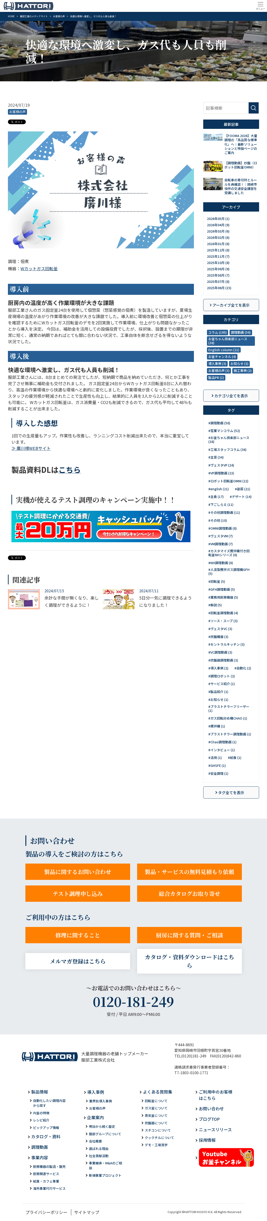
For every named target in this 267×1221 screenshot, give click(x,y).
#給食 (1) (234, 757)
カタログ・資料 (46, 1136)
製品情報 (39, 1092)
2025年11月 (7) (218, 256)
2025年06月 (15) (219, 287)
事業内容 (39, 1157)
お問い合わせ (211, 1108)
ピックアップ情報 (46, 1127)
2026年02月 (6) (218, 237)
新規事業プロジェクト (105, 1175)
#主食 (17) (216, 496)
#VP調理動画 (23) (221, 473)
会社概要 (95, 1141)
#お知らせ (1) (218, 699)
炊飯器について (156, 1123)
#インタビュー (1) (221, 750)
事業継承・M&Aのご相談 (105, 1165)
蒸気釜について (156, 1115)
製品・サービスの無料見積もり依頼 (189, 872)
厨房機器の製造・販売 (49, 1166)
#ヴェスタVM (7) (220, 536)
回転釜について (156, 1100)
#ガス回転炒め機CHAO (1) (227, 718)
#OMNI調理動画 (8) (222, 528)
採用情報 (207, 1140)
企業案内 (95, 1117)
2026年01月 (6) (218, 243)
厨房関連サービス (46, 1173)
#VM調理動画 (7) (220, 544)
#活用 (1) (215, 757)
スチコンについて (158, 1130)
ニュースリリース (215, 1129)
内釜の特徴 (41, 1113)
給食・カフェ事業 (46, 1181)
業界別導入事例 (100, 1101)
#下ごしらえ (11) (220, 504)
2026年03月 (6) (218, 231)
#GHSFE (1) (217, 765)
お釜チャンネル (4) (222, 356)
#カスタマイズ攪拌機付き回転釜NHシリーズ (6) (229, 553)
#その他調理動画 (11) (224, 512)
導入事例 (95, 1092)
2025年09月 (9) (218, 269)
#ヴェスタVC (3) (220, 628)
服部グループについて (105, 1134)
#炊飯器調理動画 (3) (223, 660)
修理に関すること (77, 935)
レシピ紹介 (41, 1120)
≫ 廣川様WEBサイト (31, 448)
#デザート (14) (241, 496)
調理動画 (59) (241, 332)
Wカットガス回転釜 (39, 268)
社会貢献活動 (98, 1155)
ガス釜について (156, 1108)
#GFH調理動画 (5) (221, 589)
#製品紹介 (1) (218, 691)
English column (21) (223, 349)
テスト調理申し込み (78, 893)
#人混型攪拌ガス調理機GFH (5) (229, 571)
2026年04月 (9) (218, 225)
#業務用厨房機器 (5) (223, 597)
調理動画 (39, 1147)
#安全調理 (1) (218, 773)
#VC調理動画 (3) (220, 652)
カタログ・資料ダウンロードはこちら (189, 961)
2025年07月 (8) (218, 281)
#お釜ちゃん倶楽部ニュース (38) (228, 439)
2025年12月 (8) (218, 250)
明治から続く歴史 (102, 1126)
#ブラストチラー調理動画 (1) (229, 734)
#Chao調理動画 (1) (222, 742)
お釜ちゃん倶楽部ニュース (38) (227, 340)
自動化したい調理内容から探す (49, 1103)
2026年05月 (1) (218, 218)
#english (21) (218, 489)
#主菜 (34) (216, 457)
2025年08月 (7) (218, 275)
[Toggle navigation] (260, 6)
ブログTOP (209, 1119)
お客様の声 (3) (219, 370)
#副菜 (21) (242, 489)
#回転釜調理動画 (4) (223, 612)
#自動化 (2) (242, 668)
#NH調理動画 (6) (220, 562)
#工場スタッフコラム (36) (227, 449)
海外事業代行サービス (49, 1188)
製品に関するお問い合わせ (77, 872)
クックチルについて (159, 1137)
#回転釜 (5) (216, 581)
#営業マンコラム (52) (224, 430)
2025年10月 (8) (218, 262)
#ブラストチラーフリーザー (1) (228, 708)
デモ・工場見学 (156, 1144)
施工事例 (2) (243, 370)
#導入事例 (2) (218, 668)
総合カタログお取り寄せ (189, 893)
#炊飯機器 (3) (218, 636)
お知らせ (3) (239, 363)
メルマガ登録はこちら (78, 961)
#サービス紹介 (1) (221, 683)
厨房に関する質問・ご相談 (189, 935)
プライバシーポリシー (46, 1212)
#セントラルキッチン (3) (226, 644)
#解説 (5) (215, 605)
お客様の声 (17, 111)
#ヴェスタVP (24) (221, 465)
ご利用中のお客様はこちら (215, 1095)
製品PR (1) (216, 377)
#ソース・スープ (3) (223, 620)
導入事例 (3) (217, 363)
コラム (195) (217, 332)
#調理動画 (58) (219, 423)
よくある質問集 (157, 1092)
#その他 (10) (217, 520)
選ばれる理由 (98, 1148)
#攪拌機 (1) (216, 726)
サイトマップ (86, 1212)
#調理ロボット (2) (221, 676)
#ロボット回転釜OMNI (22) (228, 481)
